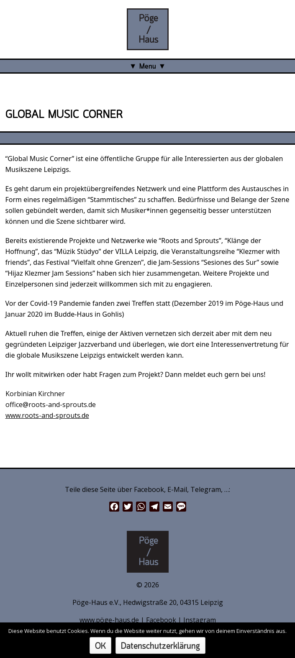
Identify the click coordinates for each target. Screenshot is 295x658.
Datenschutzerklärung (160, 646)
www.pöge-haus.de (109, 620)
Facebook (161, 620)
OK (100, 646)
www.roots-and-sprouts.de (47, 415)
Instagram (199, 620)
